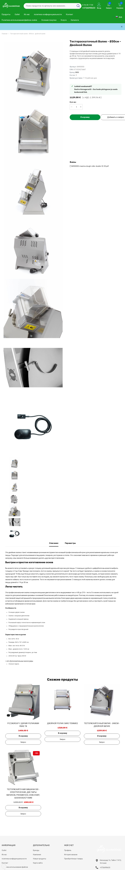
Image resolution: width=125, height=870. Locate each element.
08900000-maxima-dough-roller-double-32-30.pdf (89, 166)
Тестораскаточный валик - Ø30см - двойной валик (27, 34)
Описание (53, 543)
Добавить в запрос (23, 742)
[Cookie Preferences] (3, 866)
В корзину (85, 117)
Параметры (70, 543)
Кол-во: (73, 102)
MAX (77, 72)
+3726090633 (88, 8)
